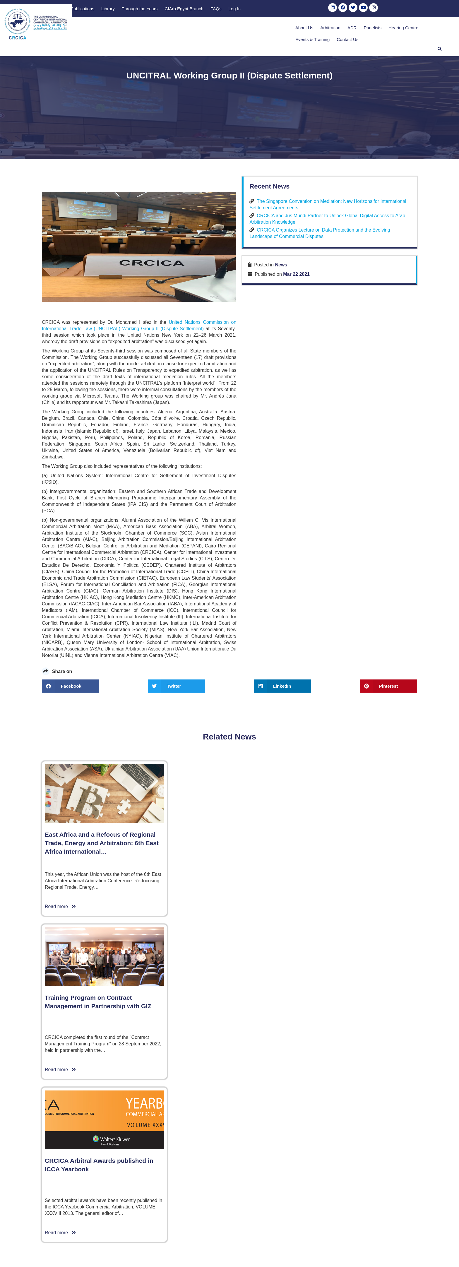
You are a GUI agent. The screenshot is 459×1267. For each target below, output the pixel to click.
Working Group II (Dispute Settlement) (83, 729)
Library (251, 9)
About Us (241, 28)
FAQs (359, 9)
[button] (439, 28)
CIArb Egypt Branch (327, 9)
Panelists (310, 28)
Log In (377, 9)
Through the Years (283, 9)
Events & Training (379, 28)
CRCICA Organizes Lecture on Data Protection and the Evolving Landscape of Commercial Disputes (365, 650)
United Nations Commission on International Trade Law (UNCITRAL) (240, 722)
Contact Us (415, 28)
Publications (225, 9)
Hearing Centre (341, 28)
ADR (289, 28)
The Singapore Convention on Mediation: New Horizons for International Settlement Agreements (365, 608)
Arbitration (268, 28)
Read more (60, 1216)
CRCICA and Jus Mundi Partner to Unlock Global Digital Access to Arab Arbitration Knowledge (367, 629)
